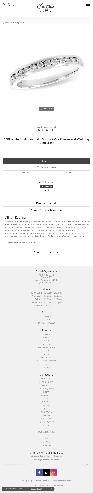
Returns (69, 172)
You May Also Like (46, 252)
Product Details (46, 203)
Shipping (24, 172)
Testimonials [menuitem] (46, 316)
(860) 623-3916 (46, 129)
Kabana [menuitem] (46, 415)
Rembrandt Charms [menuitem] (46, 432)
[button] (4, 5)
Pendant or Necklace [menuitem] (46, 361)
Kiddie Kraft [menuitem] (46, 418)
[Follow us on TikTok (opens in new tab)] (46, 472)
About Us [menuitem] (46, 319)
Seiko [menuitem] (46, 435)
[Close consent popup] (51, 489)
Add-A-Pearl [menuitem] (46, 378)
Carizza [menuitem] (46, 392)
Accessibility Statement (62, 481)
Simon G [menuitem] (46, 438)
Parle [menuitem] (46, 428)
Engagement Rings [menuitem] (46, 347)
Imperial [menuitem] (46, 405)
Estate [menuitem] (46, 351)
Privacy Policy (26, 481)
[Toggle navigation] (88, 4)
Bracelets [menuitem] (46, 334)
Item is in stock (46, 186)
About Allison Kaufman (46, 210)
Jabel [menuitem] (46, 408)
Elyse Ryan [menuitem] (46, 402)
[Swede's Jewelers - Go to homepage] (46, 9)
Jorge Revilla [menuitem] (46, 412)
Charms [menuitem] (46, 341)
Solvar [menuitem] (46, 442)
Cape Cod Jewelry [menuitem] (46, 388)
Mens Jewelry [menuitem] (46, 357)
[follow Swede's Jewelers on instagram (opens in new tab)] (53, 472)
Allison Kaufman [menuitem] (46, 382)
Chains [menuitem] (46, 337)
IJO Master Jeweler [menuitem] (46, 323)
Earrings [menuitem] (46, 344)
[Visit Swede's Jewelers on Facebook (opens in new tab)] (39, 472)
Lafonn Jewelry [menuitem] (46, 422)
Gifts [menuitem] (46, 354)
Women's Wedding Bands (14, 22)
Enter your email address (46, 459)
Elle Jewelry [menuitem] (46, 398)
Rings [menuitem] (46, 364)
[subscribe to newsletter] (86, 464)
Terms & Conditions (42, 481)
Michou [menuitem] (46, 425)
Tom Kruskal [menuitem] (46, 445)
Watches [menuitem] (46, 367)
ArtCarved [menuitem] (46, 385)
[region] (46, 76)
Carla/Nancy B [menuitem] (46, 395)
